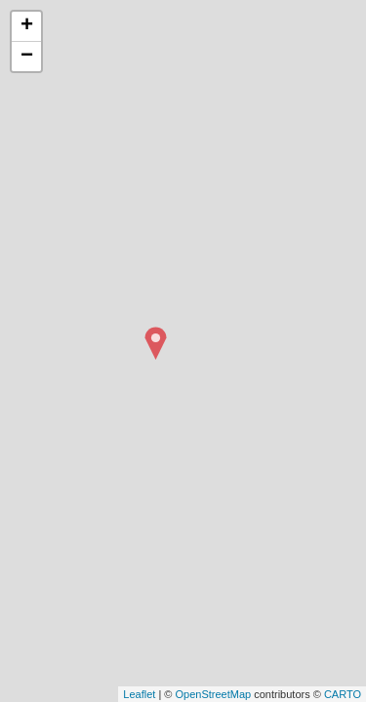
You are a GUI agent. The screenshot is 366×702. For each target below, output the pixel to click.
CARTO (342, 694)
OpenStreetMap (213, 694)
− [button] (26, 56)
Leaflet (139, 694)
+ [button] (26, 26)
